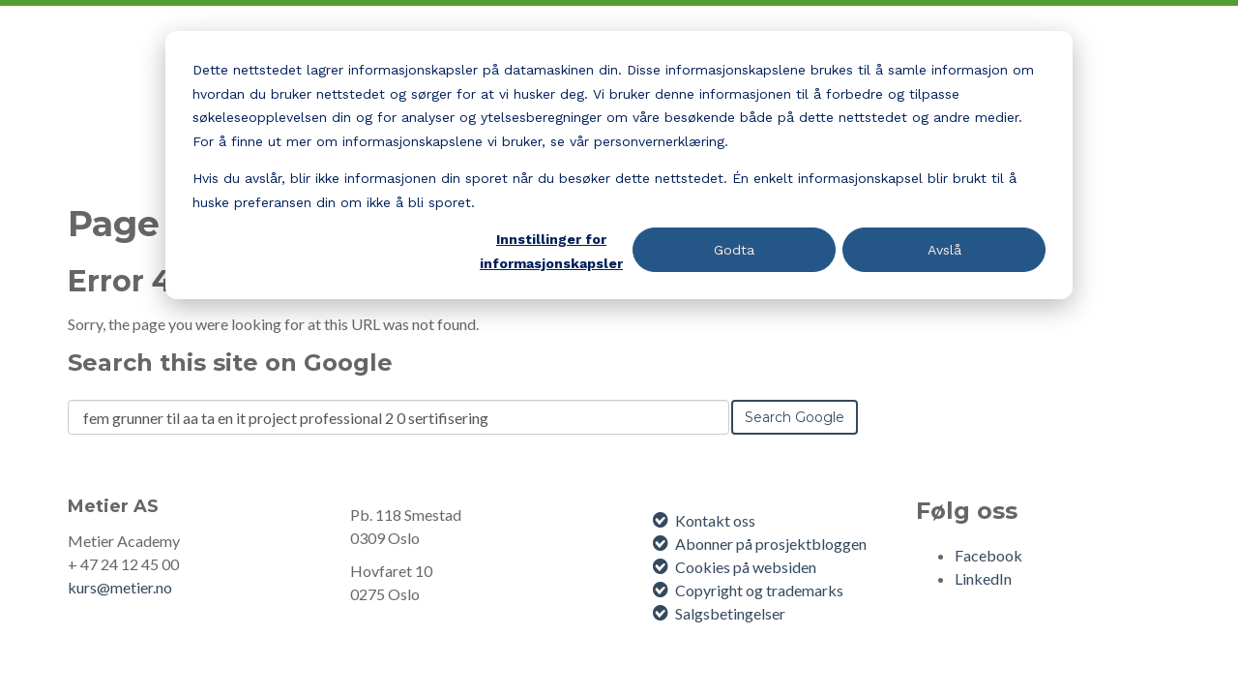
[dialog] (619, 165)
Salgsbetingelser (730, 613)
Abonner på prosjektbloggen (771, 543)
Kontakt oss (715, 520)
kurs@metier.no (120, 587)
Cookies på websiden (745, 567)
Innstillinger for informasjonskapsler (551, 251)
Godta (734, 250)
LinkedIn (983, 578)
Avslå (944, 250)
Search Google (794, 417)
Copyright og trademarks (759, 590)
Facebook (988, 555)
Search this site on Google (230, 362)
